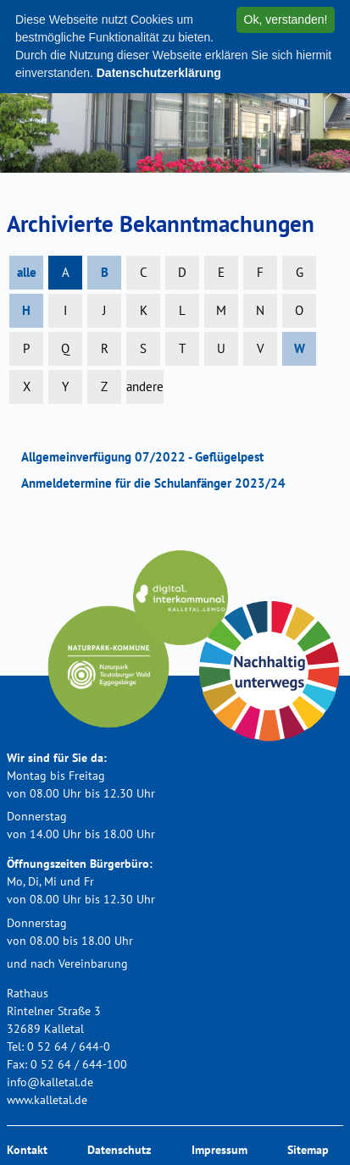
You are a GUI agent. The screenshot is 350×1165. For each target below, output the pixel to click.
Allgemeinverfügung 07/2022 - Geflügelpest (148, 457)
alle (26, 272)
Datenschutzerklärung (159, 73)
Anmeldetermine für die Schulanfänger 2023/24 (159, 483)
